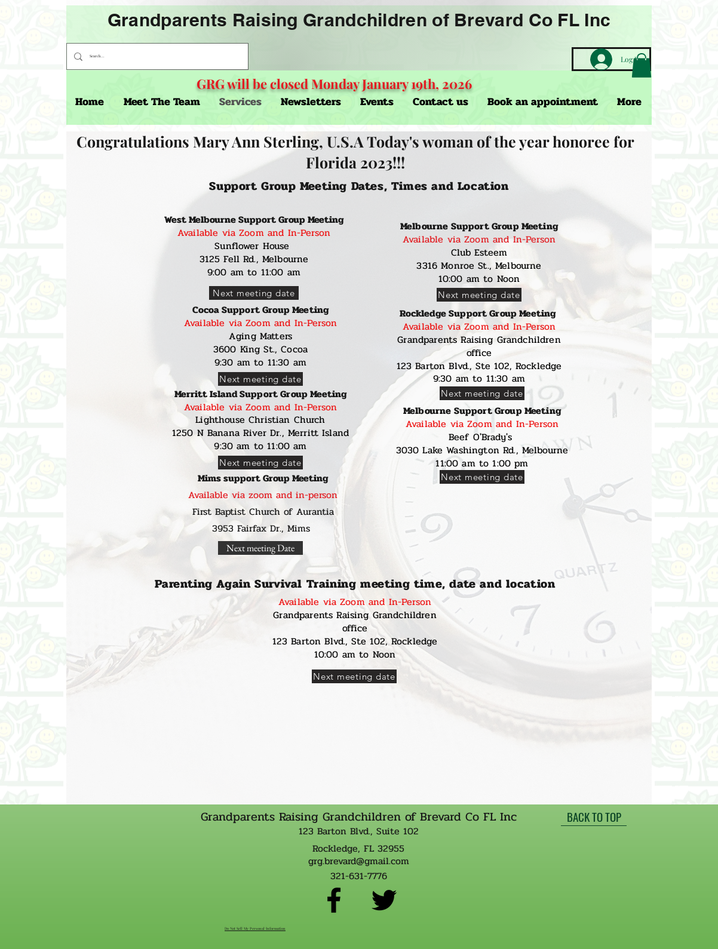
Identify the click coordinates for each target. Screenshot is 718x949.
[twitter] (384, 900)
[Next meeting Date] (260, 548)
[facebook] (334, 900)
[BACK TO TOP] (594, 817)
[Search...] (156, 56)
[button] (641, 65)
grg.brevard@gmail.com (358, 860)
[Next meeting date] (254, 293)
